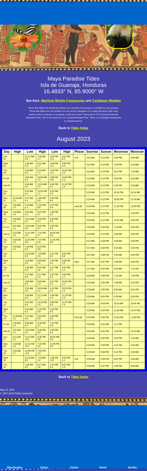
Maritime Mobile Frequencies (63, 100)
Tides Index (79, 128)
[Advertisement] (73, 14)
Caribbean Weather (106, 100)
